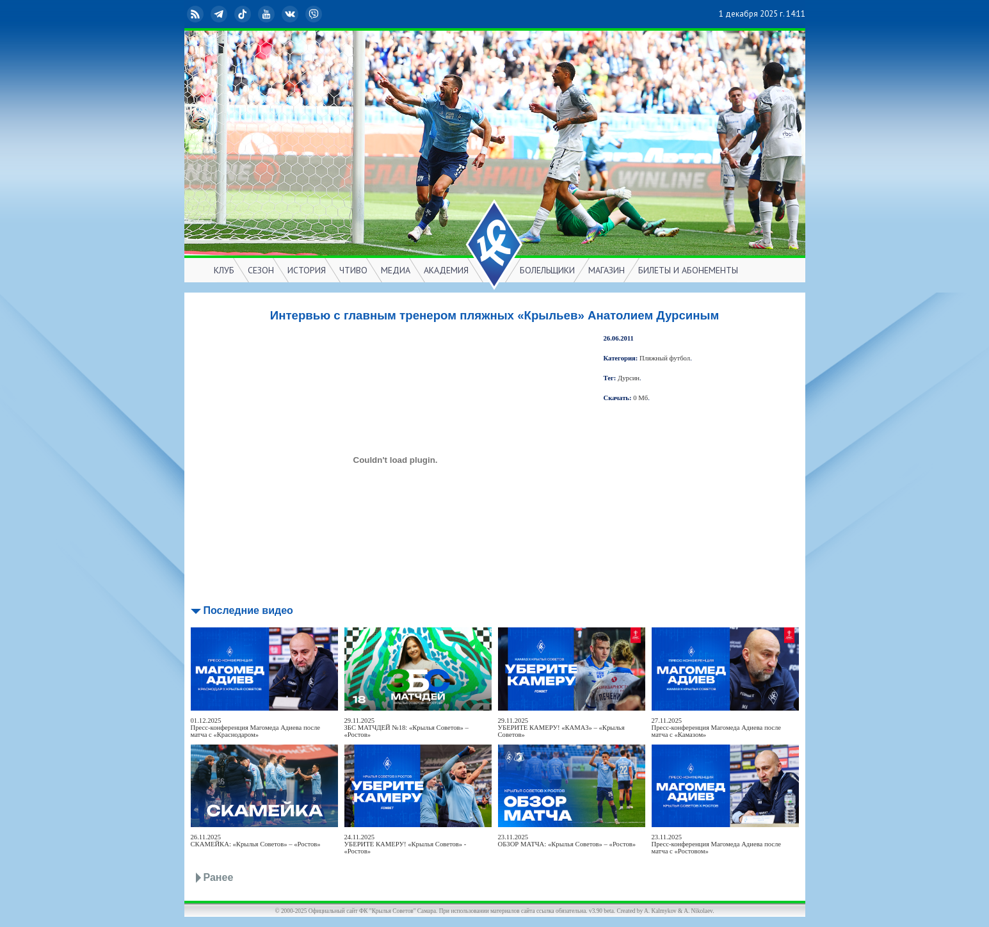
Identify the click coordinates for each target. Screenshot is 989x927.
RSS (196, 14)
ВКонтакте (291, 14)
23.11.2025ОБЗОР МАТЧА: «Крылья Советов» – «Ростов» (567, 841)
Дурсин (628, 378)
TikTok (243, 14)
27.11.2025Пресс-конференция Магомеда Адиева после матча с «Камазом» (717, 727)
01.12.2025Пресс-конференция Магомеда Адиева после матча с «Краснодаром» (256, 727)
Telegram (220, 14)
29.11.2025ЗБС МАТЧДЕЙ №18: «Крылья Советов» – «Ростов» (406, 727)
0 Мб (640, 397)
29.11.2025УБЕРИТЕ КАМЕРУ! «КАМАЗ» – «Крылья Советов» (561, 727)
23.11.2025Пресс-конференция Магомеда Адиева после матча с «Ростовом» (717, 844)
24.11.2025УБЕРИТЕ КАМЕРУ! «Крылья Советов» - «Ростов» (405, 844)
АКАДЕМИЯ (446, 270)
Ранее (219, 877)
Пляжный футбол (664, 358)
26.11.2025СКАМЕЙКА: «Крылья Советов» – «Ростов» (256, 841)
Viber (315, 14)
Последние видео (248, 610)
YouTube (267, 14)
